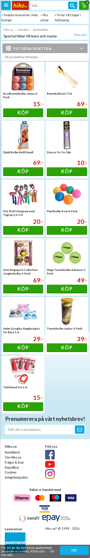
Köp (23, 112)
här (47, 551)
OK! (74, 550)
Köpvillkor (12, 467)
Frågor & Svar (14, 462)
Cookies (10, 472)
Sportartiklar (41, 29)
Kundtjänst (12, 452)
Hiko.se (8, 29)
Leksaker (23, 29)
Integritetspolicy (16, 477)
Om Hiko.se (13, 457)
